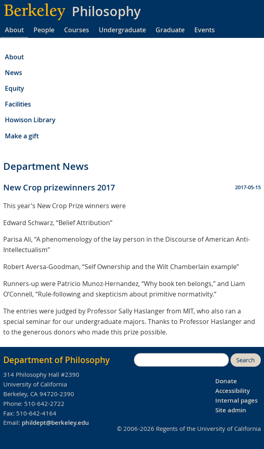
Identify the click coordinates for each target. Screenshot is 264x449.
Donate (226, 381)
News (13, 72)
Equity (14, 88)
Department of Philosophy (56, 359)
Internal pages (236, 400)
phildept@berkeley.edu (55, 422)
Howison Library (30, 119)
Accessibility (232, 391)
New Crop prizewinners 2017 (59, 187)
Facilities (18, 104)
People (43, 29)
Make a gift (22, 136)
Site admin (230, 410)
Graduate (170, 29)
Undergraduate (122, 29)
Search (245, 360)
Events (204, 29)
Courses (76, 29)
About (14, 29)
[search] (181, 360)
